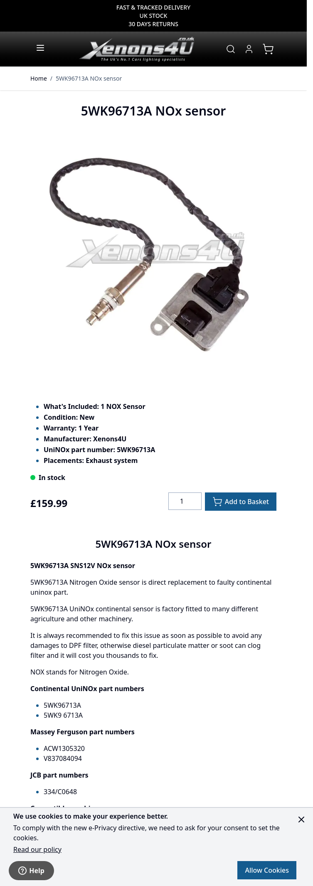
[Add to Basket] (240, 501)
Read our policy (37, 849)
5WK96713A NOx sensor (89, 78)
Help (31, 870)
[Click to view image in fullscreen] (153, 255)
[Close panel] (301, 819)
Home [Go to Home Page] (38, 78)
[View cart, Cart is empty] (268, 49)
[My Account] (249, 49)
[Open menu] (40, 48)
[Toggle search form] (230, 49)
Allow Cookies (267, 870)
